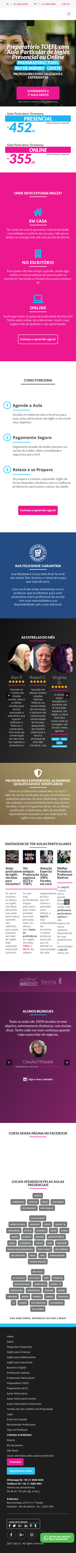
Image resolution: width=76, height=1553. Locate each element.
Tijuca (32, 1255)
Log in (65, 4)
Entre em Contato (17, 1419)
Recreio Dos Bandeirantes (20, 1249)
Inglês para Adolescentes (21, 1357)
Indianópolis (33, 1290)
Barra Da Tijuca (17, 1224)
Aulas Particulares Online (21, 1398)
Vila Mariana (56, 1303)
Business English (16, 1367)
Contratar (15, 1461)
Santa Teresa (44, 1249)
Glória (64, 1230)
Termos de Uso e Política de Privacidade (30, 1409)
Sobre (10, 1341)
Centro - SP (55, 1284)
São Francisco (29, 1208)
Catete (47, 1224)
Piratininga (57, 1202)
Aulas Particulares (17, 1393)
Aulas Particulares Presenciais (24, 1403)
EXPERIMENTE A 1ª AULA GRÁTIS (38, 93)
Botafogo (35, 1224)
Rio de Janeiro (38, 1218)
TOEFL (27, 884)
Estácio (28, 1230)
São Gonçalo (47, 1208)
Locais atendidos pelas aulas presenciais (30, 1455)
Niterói (37, 1195)
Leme (49, 1243)
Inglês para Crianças (18, 1352)
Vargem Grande (57, 1255)
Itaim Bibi (49, 1290)
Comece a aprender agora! (38, 339)
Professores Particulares (21, 1378)
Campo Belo (40, 1284)
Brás (46, 1278)
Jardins (61, 1290)
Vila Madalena (38, 1303)
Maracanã (62, 1243)
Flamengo (41, 1230)
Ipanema (40, 1237)
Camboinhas (18, 1202)
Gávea (53, 1230)
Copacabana (14, 1230)
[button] (69, 14)
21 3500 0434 (21, 4)
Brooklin (58, 1278)
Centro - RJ (60, 1224)
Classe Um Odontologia (49, 1066)
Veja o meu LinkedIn (40, 1079)
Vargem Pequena (38, 1261)
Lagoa (12, 1243)
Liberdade (12, 1296)
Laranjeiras (25, 1243)
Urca (42, 1255)
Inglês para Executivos (19, 1362)
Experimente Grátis (20, 1470)
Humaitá (27, 1237)
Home (10, 1336)
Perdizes (37, 1296)
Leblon (39, 1243)
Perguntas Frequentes (19, 1346)
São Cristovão (18, 1255)
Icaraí (45, 1202)
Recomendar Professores (21, 1424)
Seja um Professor (17, 1429)
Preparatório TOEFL (18, 1383)
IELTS (26, 881)
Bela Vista (34, 1278)
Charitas (33, 1202)
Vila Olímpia (38, 1309)
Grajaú (15, 1237)
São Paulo (38, 1271)
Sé (14, 1303)
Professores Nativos (18, 1372)
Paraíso (49, 1296)
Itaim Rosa (63, 1296)
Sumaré (23, 1303)
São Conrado (61, 1249)
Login (10, 1414)
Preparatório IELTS (17, 1388)
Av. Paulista (19, 1278)
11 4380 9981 (49, 4)
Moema (25, 1296)
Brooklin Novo (22, 1284)
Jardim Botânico (56, 1237)
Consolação (17, 1290)
